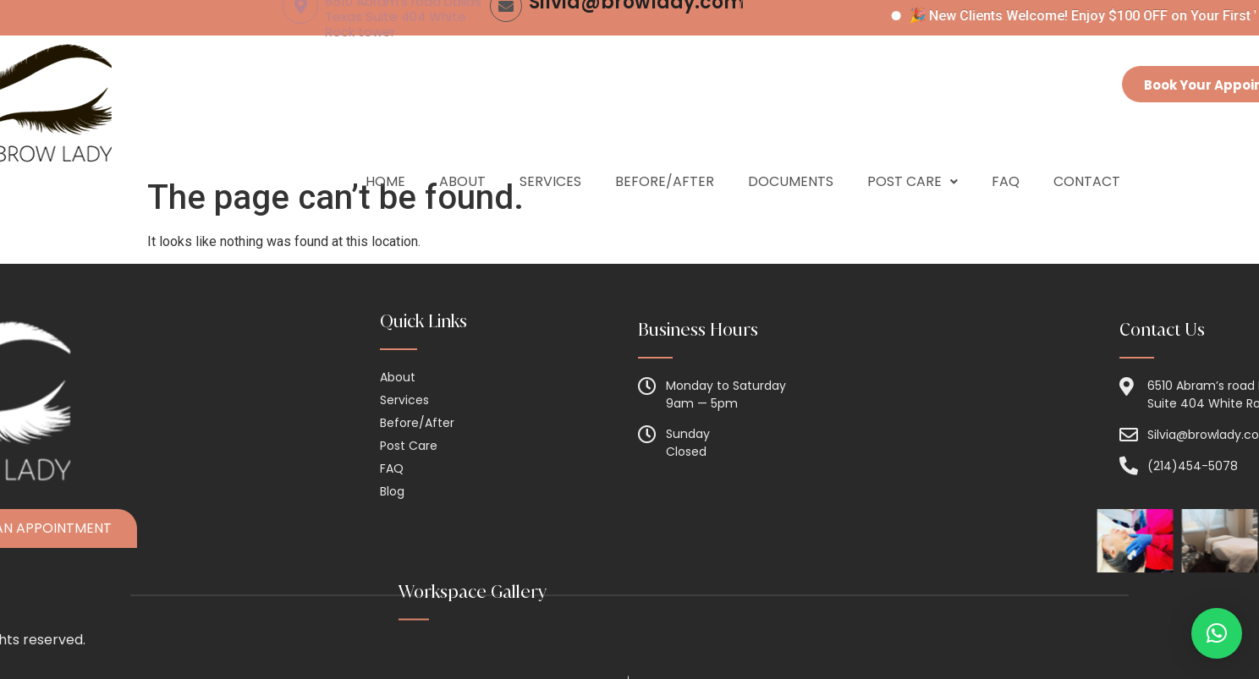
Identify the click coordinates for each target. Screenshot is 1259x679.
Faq (1006, 152)
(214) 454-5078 (833, 65)
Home (385, 152)
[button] (1216, 633)
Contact (1086, 152)
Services (550, 152)
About (462, 152)
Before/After (664, 152)
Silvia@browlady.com (636, 65)
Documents (790, 152)
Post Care (912, 152)
